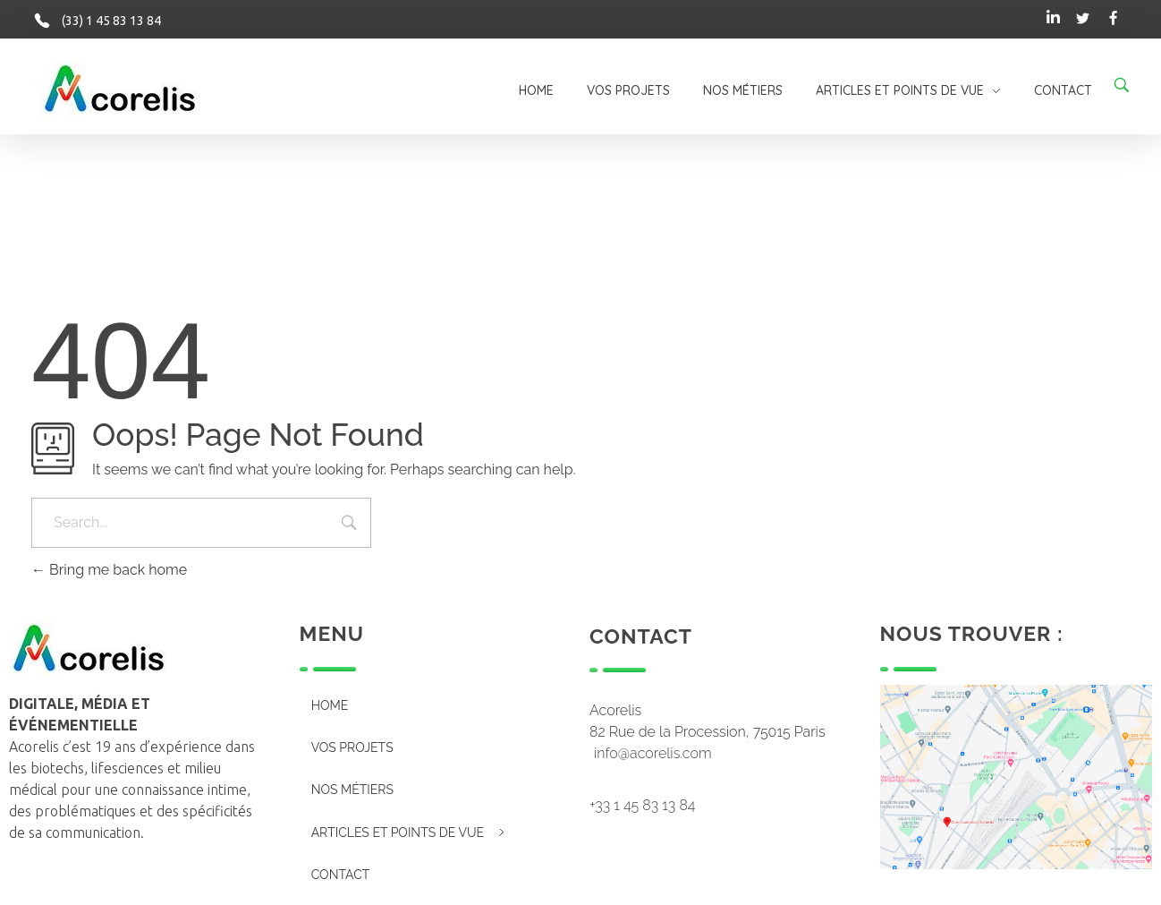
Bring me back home (109, 569)
